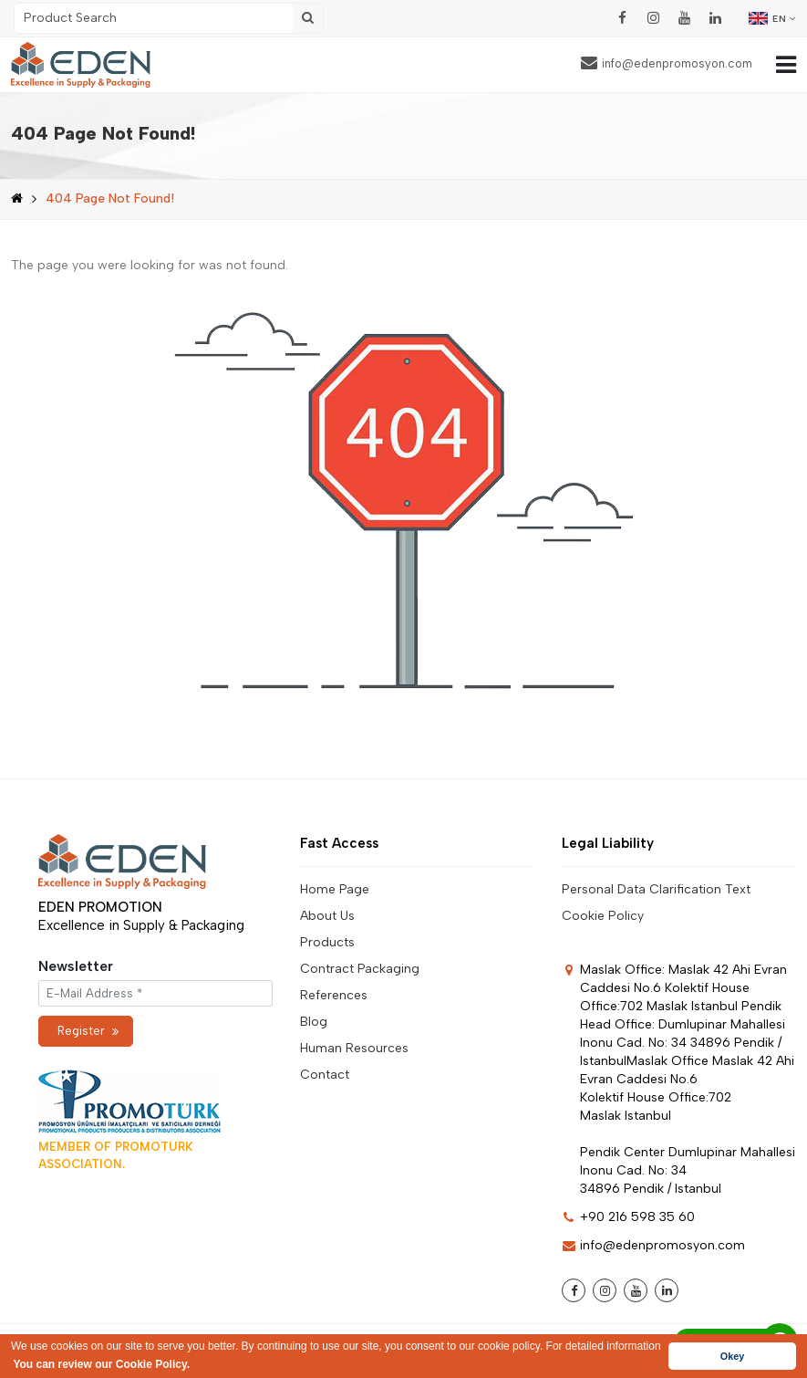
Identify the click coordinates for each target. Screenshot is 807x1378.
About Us (327, 916)
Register (88, 1031)
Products (327, 942)
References (333, 995)
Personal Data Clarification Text (656, 889)
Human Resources (354, 1048)
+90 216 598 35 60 (628, 1217)
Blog (313, 1021)
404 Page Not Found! (110, 198)
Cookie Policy (603, 916)
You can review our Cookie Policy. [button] (101, 1364)
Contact (324, 1074)
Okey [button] (732, 1356)
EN (772, 18)
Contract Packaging (359, 968)
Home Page (334, 889)
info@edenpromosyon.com (666, 63)
